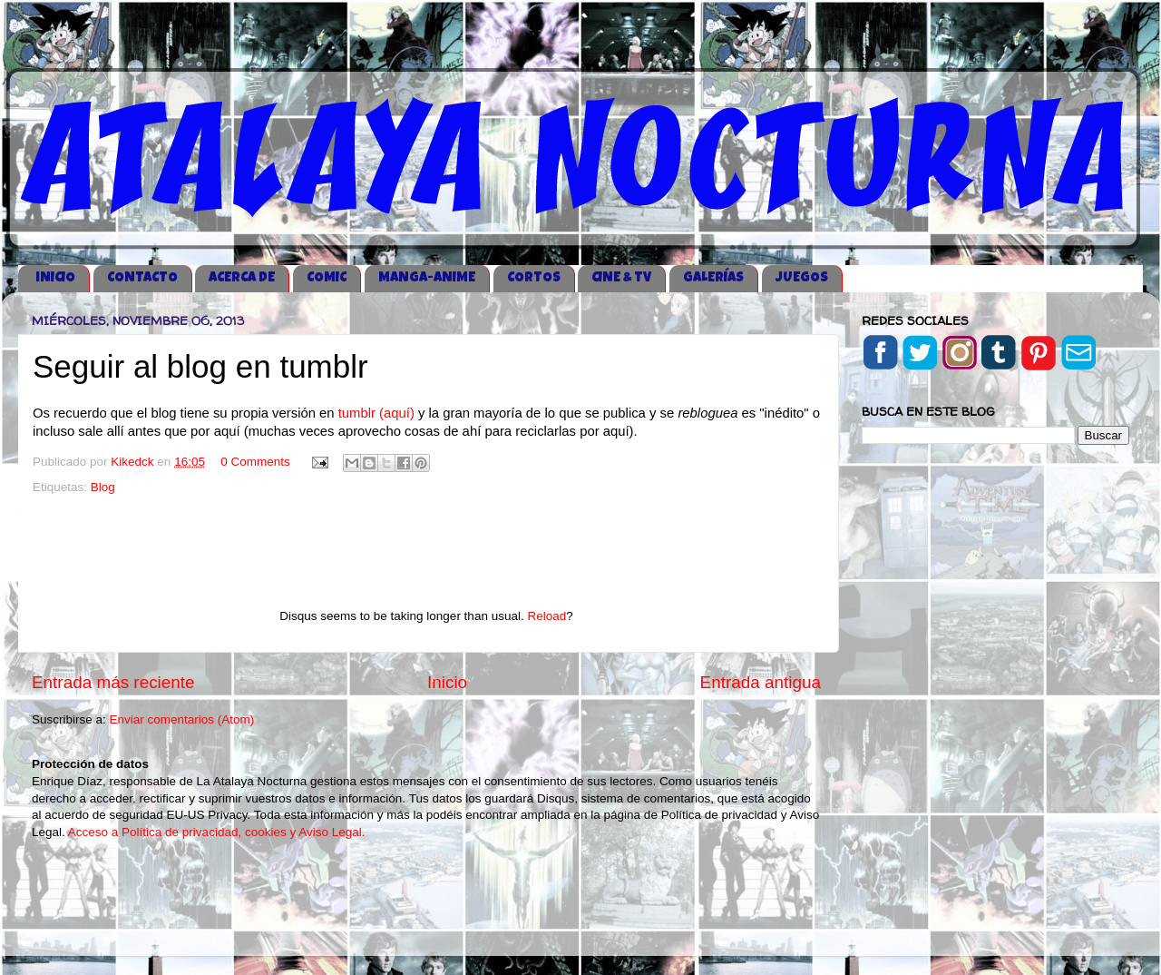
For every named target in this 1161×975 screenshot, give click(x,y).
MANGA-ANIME (426, 278)
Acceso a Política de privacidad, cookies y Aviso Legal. (217, 832)
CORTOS (534, 278)
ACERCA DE (242, 278)
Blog (103, 487)
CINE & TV (621, 278)
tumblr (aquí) (375, 413)
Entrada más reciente (113, 682)
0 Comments (255, 461)
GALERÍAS (713, 278)
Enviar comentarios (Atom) (182, 719)
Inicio (447, 682)
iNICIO (55, 278)
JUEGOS (802, 278)
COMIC (326, 278)
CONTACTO (142, 278)
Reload (546, 616)
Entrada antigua (760, 682)
